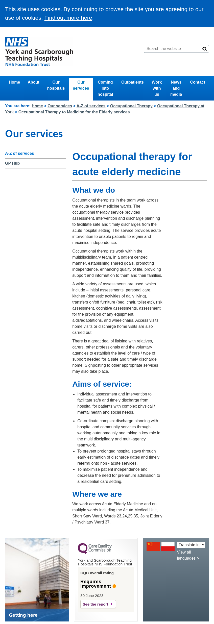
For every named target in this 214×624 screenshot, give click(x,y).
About (33, 82)
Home (14, 82)
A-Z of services (91, 106)
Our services (81, 85)
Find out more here (68, 18)
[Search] (204, 48)
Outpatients (132, 82)
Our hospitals (56, 85)
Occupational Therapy (131, 106)
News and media (176, 88)
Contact (197, 82)
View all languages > (188, 555)
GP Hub (12, 163)
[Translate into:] (191, 545)
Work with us (157, 88)
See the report (95, 604)
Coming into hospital (105, 88)
